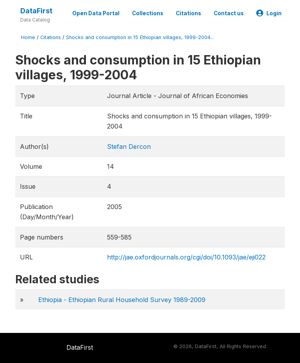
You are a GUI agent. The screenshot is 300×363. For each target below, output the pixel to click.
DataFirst (36, 11)
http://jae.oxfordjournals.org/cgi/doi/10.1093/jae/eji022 (186, 257)
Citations (188, 13)
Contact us (229, 13)
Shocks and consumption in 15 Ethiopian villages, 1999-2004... (140, 37)
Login (269, 13)
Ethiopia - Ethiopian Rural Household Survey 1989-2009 (121, 300)
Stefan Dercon (129, 146)
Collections (147, 13)
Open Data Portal (96, 13)
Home (28, 37)
